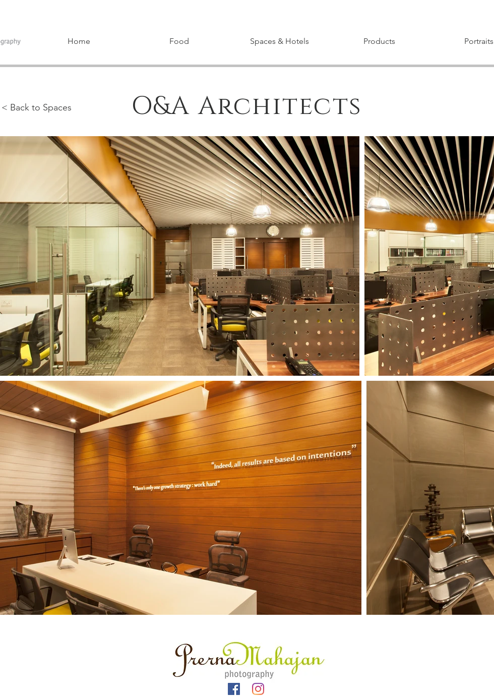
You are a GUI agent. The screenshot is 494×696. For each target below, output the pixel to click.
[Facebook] (234, 689)
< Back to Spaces (37, 107)
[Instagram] (258, 689)
